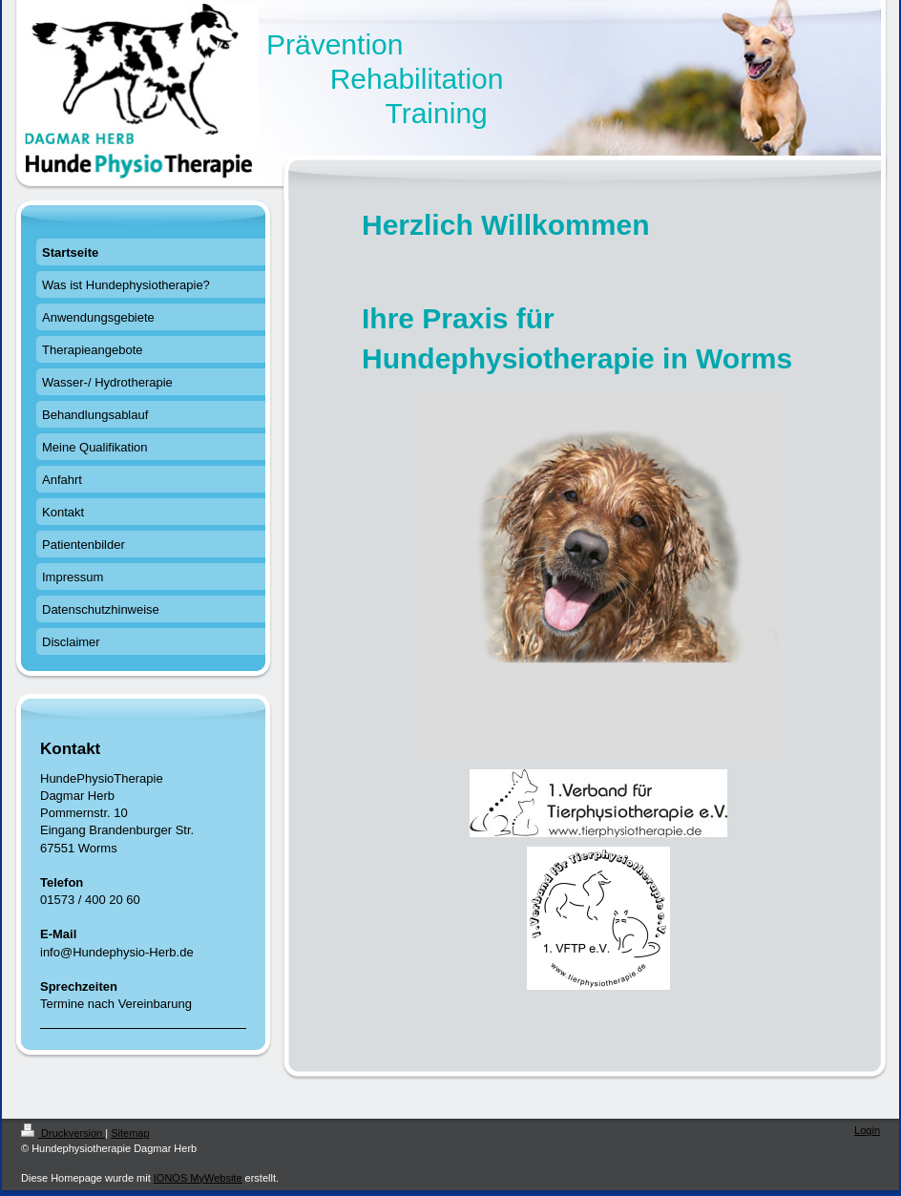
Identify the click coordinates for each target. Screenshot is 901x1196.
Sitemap (130, 1133)
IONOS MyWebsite (198, 1178)
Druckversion (63, 1133)
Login (867, 1130)
